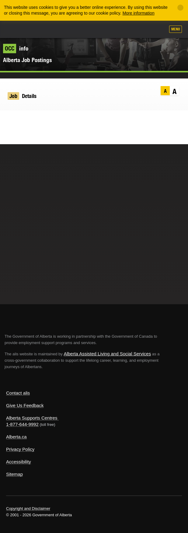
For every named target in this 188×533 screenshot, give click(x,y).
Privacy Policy (20, 449)
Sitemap (14, 474)
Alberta (16, 29)
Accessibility (18, 461)
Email (43, 119)
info (15, 48)
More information (139, 13)
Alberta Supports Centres (31, 417)
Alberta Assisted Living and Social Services (107, 353)
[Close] (180, 8)
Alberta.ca (16, 436)
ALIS (37, 29)
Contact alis (18, 392)
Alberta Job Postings (27, 60)
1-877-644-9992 (22, 424)
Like (143, 29)
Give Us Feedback (25, 405)
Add (128, 30)
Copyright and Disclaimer (28, 508)
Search (158, 30)
